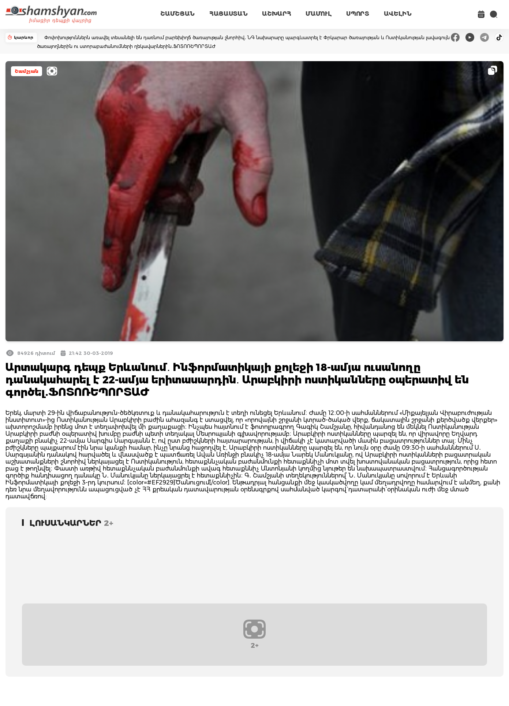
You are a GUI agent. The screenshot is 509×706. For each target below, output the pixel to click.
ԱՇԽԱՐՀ (276, 13)
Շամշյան (26, 71)
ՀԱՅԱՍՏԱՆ (228, 13)
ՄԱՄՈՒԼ (319, 13)
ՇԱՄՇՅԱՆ (177, 13)
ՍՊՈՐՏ (357, 13)
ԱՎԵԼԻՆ (398, 13)
